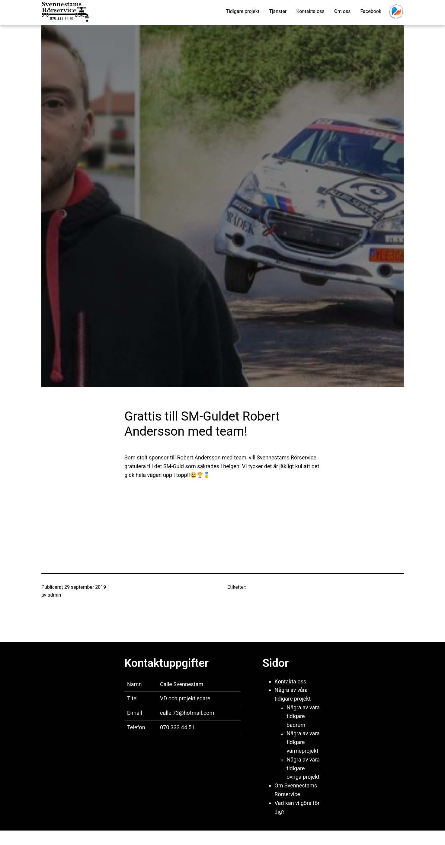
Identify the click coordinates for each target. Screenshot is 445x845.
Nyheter (118, 587)
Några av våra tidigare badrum (303, 716)
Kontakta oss (290, 681)
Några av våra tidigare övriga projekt (303, 768)
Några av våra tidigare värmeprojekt (303, 742)
